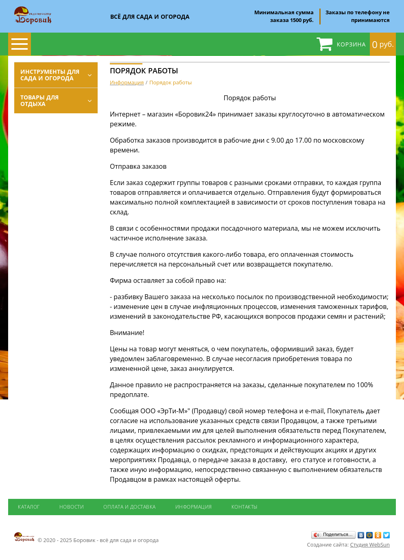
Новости (71, 506)
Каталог (29, 506)
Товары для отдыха (39, 100)
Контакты (244, 506)
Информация (193, 506)
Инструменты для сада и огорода (49, 75)
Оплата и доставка (129, 506)
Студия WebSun (370, 544)
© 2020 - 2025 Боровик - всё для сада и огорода (86, 537)
